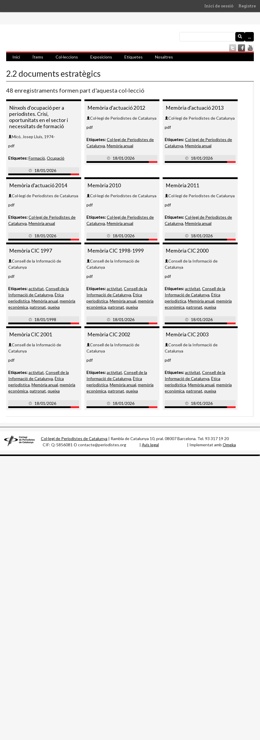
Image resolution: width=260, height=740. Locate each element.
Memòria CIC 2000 (187, 251)
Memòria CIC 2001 (30, 334)
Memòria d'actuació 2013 (195, 108)
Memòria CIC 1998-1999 (115, 251)
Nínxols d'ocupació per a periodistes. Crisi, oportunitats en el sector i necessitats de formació (38, 117)
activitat (36, 288)
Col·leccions (67, 56)
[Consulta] (216, 36)
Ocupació (55, 158)
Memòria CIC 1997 (30, 251)
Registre (247, 6)
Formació (37, 158)
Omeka (229, 444)
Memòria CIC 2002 (108, 334)
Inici (16, 56)
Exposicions (101, 56)
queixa (54, 307)
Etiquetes (133, 56)
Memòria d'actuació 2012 (116, 108)
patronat (38, 307)
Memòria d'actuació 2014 (38, 185)
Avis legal (150, 444)
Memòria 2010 (104, 185)
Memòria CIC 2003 (187, 334)
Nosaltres (164, 56)
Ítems (37, 56)
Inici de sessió (219, 6)
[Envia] (240, 36)
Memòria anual (120, 145)
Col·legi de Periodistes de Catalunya (74, 438)
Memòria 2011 (182, 185)
